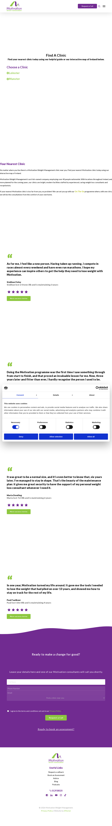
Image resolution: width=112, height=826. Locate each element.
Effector (67, 811)
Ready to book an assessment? (56, 729)
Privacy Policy (55, 711)
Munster (13, 78)
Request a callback (56, 772)
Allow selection (55, 437)
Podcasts (56, 784)
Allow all (91, 437)
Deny (21, 437)
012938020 (56, 790)
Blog (56, 781)
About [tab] (91, 395)
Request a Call (87, 6)
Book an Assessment (56, 775)
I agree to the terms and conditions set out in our (36, 711)
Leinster (13, 73)
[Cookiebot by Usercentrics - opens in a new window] (97, 388)
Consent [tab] (20, 395)
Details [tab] (56, 395)
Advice (56, 778)
